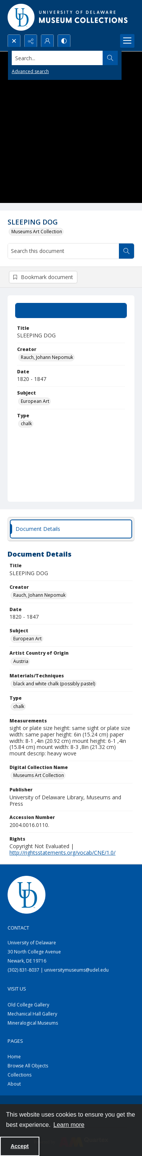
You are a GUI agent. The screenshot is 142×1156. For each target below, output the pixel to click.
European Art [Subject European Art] (35, 401)
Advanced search (30, 71)
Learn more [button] (68, 1125)
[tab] (71, 310)
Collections (19, 1075)
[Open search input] (14, 41)
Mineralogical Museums (33, 1023)
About (14, 1084)
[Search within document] (126, 251)
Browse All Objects (28, 1065)
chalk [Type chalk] (26, 423)
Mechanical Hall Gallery (32, 1014)
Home (14, 1056)
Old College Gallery (28, 1005)
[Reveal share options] (31, 41)
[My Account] (47, 41)
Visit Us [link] (17, 988)
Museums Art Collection (36, 231)
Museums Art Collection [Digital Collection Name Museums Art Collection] (38, 775)
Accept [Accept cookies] (20, 1146)
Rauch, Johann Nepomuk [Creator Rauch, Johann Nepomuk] (47, 357)
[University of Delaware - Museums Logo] (68, 17)
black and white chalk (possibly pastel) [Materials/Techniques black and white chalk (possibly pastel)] (54, 683)
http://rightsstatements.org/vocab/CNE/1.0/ (62, 852)
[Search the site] (57, 58)
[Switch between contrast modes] (64, 41)
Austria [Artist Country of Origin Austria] (20, 661)
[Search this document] (63, 251)
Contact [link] (18, 927)
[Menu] (127, 41)
